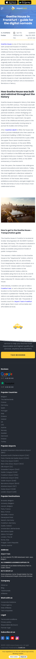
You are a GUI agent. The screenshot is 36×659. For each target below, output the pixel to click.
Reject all (23, 657)
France (3, 402)
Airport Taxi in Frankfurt (23, 301)
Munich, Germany (7, 520)
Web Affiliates (6, 608)
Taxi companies (7, 611)
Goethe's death (11, 130)
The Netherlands (7, 399)
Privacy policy (6, 622)
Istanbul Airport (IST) (9, 486)
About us (4, 585)
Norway (4, 430)
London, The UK (6, 537)
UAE (2, 425)
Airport (19, 8)
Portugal (4, 411)
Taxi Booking (18, 355)
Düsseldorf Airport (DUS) (10, 469)
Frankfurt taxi (6, 288)
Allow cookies (14, 657)
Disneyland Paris (7, 517)
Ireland (3, 419)
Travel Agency (6, 605)
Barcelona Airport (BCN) (10, 483)
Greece (4, 416)
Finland (3, 439)
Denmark (4, 436)
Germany (4, 405)
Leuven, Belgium (7, 506)
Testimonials (5, 591)
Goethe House (6, 44)
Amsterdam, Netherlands (10, 529)
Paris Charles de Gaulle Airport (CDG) (15, 458)
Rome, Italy (5, 540)
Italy (2, 413)
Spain (3, 408)
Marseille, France (7, 515)
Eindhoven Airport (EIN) (9, 478)
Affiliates (4, 593)
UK (2, 422)
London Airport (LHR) (8, 492)
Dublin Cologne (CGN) (9, 472)
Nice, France (5, 512)
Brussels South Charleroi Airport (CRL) (15, 455)
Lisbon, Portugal (7, 534)
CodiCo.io (21, 648)
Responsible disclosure (9, 625)
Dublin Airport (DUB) (8, 481)
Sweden (4, 433)
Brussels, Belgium (7, 500)
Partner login (6, 628)
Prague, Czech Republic (9, 543)
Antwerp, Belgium (7, 503)
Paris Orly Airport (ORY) (10, 461)
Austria (3, 427)
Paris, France (6, 509)
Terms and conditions (9, 619)
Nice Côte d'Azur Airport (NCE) (12, 464)
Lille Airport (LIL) (7, 467)
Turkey (3, 441)
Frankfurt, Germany (8, 523)
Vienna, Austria (6, 545)
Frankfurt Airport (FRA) (9, 475)
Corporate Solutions (8, 602)
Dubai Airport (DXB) (8, 489)
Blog (2, 588)
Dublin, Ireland (6, 526)
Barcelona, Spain (7, 531)
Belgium (4, 397)
